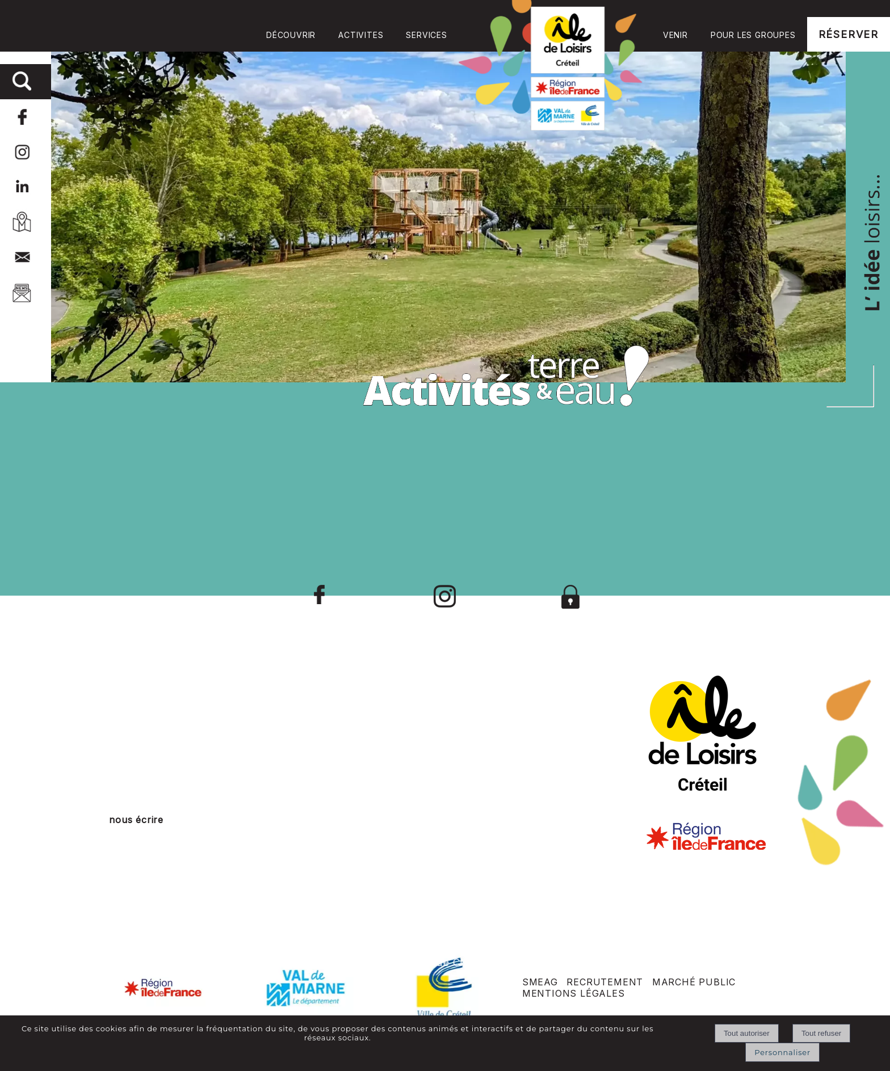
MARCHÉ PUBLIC (694, 982)
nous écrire (136, 819)
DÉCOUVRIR (291, 35)
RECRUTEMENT (604, 982)
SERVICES (426, 35)
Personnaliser (782, 1052)
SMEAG (540, 982)
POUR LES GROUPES (753, 35)
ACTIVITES (360, 35)
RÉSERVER (848, 34)
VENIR (675, 35)
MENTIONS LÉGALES (573, 993)
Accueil (555, 65)
